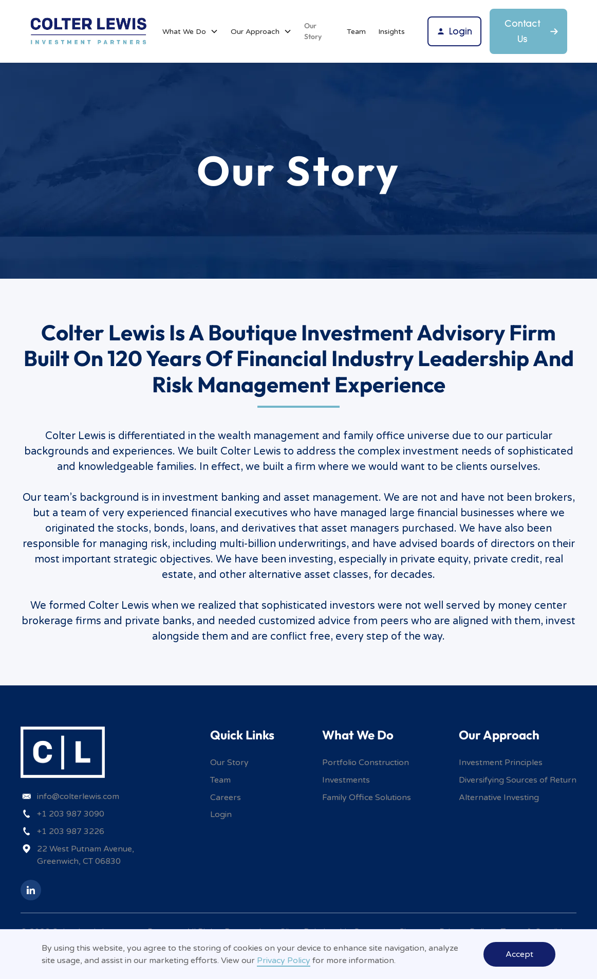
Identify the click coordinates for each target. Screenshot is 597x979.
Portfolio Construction (365, 762)
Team (356, 31)
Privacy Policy (283, 960)
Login (221, 814)
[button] (190, 32)
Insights (391, 31)
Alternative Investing (499, 797)
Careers (225, 797)
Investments (346, 780)
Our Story (313, 31)
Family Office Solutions (366, 797)
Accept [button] (519, 954)
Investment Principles (501, 762)
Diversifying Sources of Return (517, 780)
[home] (89, 31)
